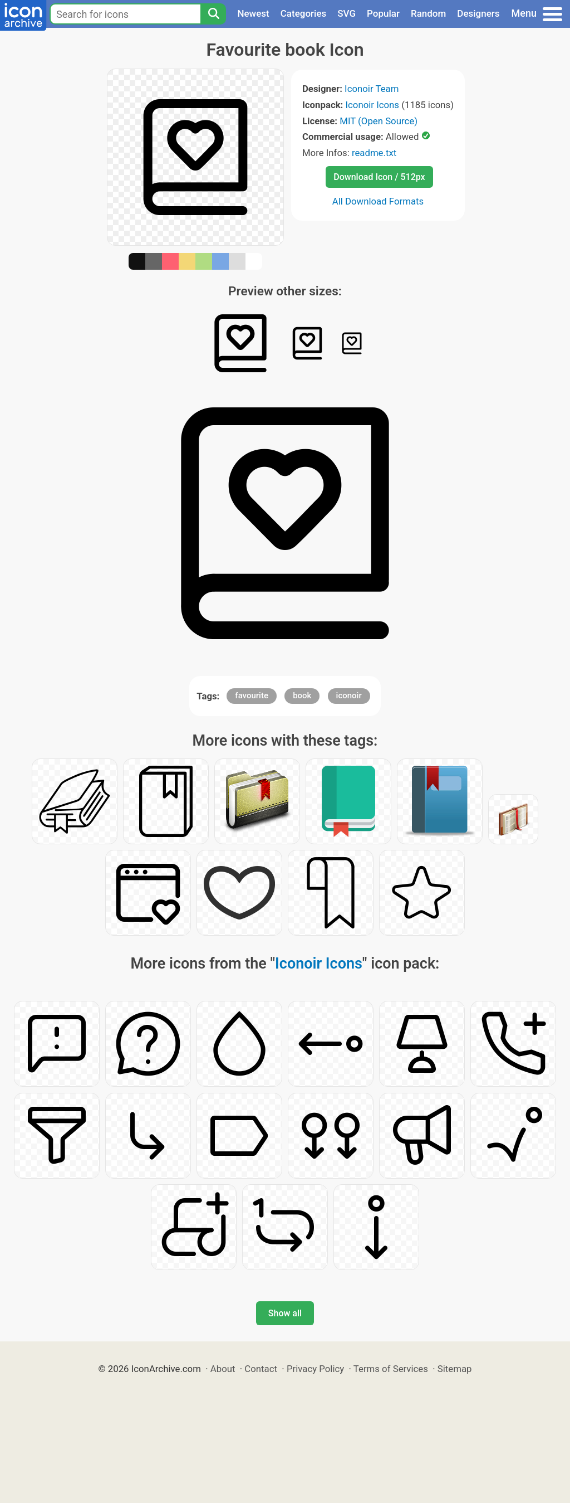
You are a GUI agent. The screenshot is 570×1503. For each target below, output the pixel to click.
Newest (253, 13)
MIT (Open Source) (378, 121)
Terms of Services (390, 1368)
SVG (346, 13)
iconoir (349, 695)
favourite (251, 695)
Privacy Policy (315, 1368)
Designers (478, 13)
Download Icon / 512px (379, 177)
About (222, 1368)
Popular (383, 13)
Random (428, 13)
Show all (285, 1313)
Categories (304, 13)
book (302, 695)
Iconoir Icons (373, 104)
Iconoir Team (372, 88)
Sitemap (455, 1368)
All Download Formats (378, 201)
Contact (260, 1368)
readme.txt (374, 152)
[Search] (213, 14)
